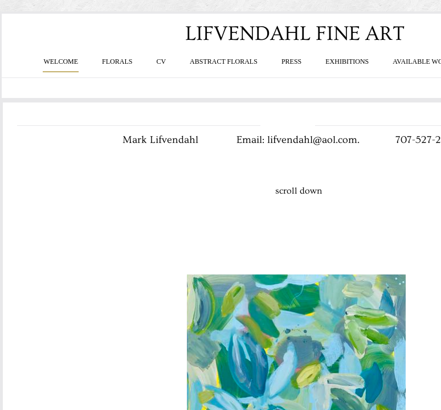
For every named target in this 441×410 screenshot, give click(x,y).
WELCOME (60, 61)
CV (161, 61)
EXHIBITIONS (347, 61)
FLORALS (117, 61)
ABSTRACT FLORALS (224, 61)
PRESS (291, 61)
